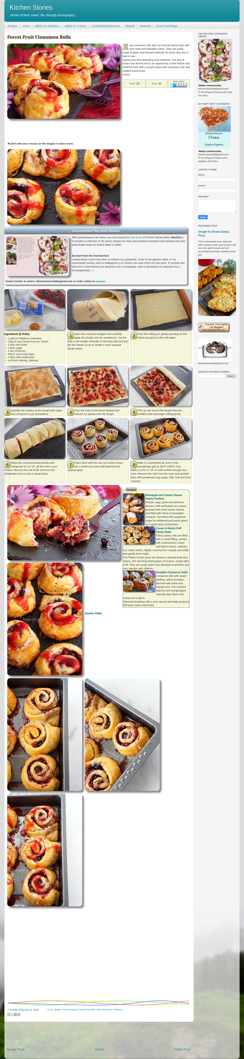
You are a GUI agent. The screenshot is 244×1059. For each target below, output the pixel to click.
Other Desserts (104, 1009)
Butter (58, 1009)
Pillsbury (118, 1009)
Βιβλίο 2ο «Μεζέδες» (47, 25)
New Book (136, 237)
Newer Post (15, 1049)
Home (26, 25)
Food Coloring (69, 1009)
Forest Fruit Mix (86, 1009)
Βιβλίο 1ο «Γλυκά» (76, 25)
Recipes (12, 25)
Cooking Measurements (106, 25)
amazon (100, 281)
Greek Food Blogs (167, 25)
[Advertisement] (71, 129)
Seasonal (145, 25)
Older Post (182, 1049)
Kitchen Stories (31, 7)
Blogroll (129, 25)
